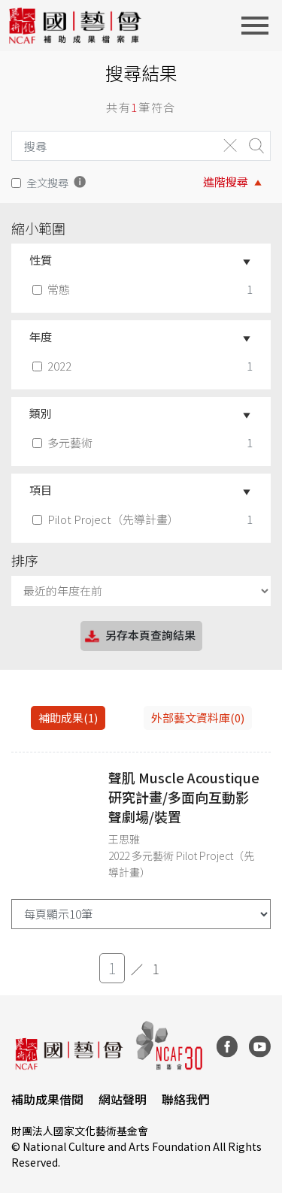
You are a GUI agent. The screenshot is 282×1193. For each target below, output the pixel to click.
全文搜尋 (47, 182)
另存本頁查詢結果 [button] (139, 636)
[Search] (111, 146)
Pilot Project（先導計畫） (107, 519)
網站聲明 (123, 1099)
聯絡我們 (186, 1099)
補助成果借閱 (47, 1099)
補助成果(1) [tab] (68, 717)
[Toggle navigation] (259, 26)
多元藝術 (63, 442)
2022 (53, 366)
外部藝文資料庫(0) (197, 717)
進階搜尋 (225, 181)
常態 (52, 289)
